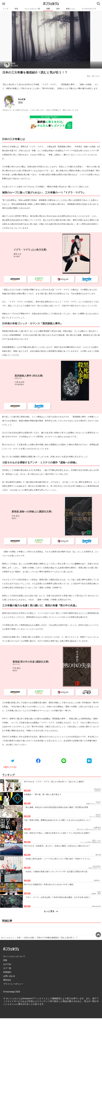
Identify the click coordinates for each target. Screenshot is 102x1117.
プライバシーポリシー (13, 984)
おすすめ (7, 964)
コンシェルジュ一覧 (32, 9)
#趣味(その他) (10, 767)
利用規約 (7, 972)
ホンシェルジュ (7, 937)
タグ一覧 (7, 968)
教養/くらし (70, 9)
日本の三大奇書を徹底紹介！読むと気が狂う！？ (57, 937)
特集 (5, 960)
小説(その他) (28, 937)
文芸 (48, 9)
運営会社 (7, 980)
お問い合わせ (9, 976)
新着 (16, 9)
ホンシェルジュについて (14, 956)
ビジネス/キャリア (89, 9)
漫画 (58, 9)
